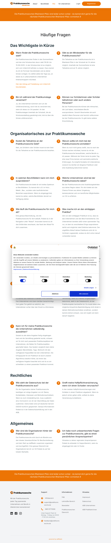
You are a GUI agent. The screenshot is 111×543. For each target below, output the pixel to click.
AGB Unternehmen (88, 505)
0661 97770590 (50, 509)
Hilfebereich (49, 498)
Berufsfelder (45, 4)
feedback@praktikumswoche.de (51, 522)
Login (78, 4)
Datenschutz (86, 501)
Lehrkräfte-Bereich (68, 501)
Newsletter (65, 505)
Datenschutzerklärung (31, 269)
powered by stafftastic (55, 539)
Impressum (18, 269)
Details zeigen (89, 288)
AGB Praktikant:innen (89, 510)
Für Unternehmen (64, 4)
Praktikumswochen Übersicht (68, 511)
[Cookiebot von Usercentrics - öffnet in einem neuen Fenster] (89, 247)
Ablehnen (55, 294)
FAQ (53, 4)
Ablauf (35, 4)
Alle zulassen (83, 294)
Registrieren (91, 4)
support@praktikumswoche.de (51, 503)
